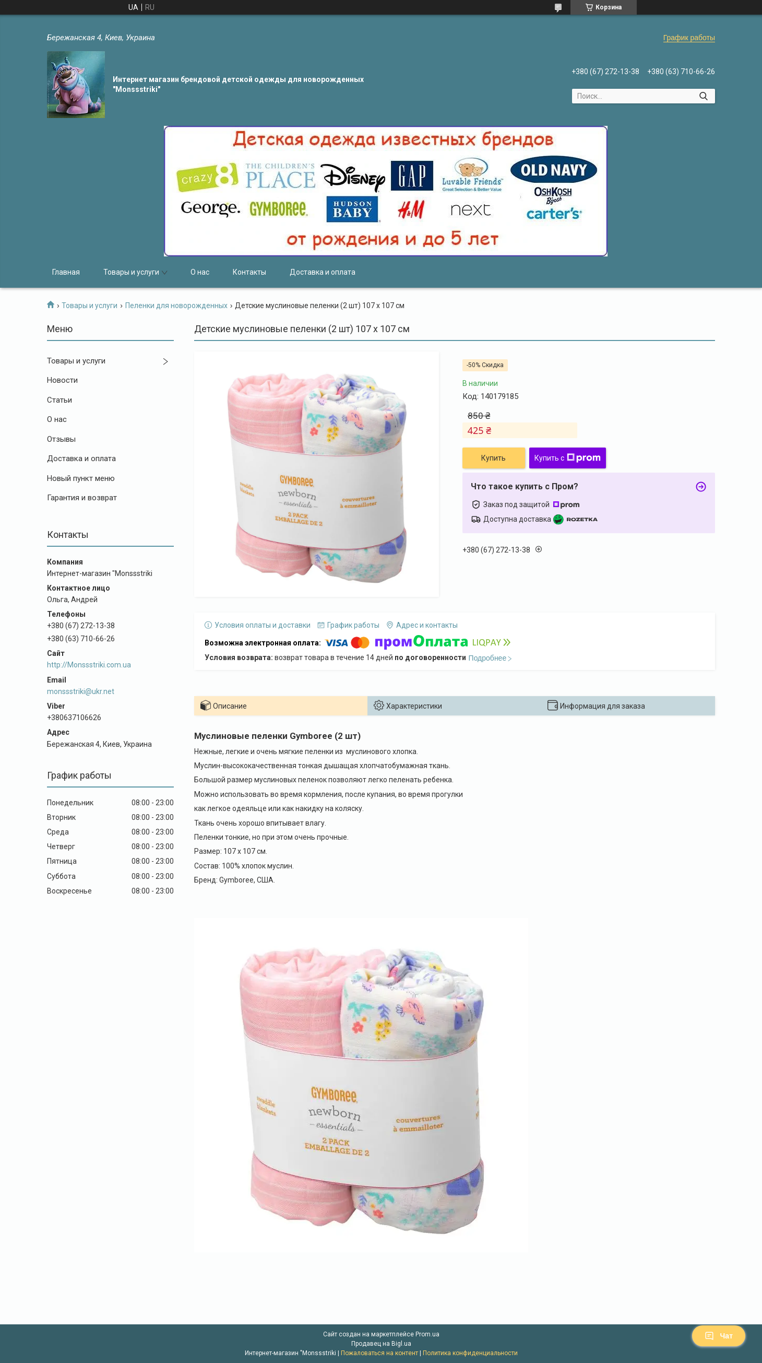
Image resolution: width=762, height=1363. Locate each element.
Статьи (59, 400)
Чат (719, 1336)
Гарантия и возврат (82, 497)
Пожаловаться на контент (379, 1353)
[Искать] (703, 96)
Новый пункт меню (81, 478)
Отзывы (61, 439)
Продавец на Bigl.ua (381, 1343)
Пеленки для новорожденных (176, 305)
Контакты (249, 272)
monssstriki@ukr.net (80, 691)
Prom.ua (427, 1334)
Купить (493, 458)
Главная (66, 272)
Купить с (567, 458)
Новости (62, 380)
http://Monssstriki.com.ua (89, 665)
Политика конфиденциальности (470, 1353)
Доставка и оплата (322, 272)
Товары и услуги (131, 272)
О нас (199, 272)
